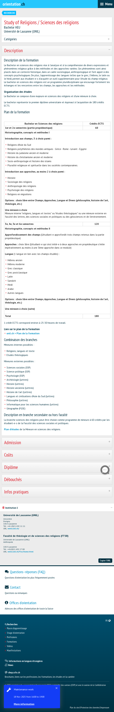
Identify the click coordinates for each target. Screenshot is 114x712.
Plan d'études (11, 429)
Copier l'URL (105, 560)
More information (24, 704)
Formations (12, 641)
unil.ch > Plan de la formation (23, 333)
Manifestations (14, 650)
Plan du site (74, 707)
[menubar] (106, 4)
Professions (12, 637)
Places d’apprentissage (17, 628)
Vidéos (10, 646)
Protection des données (90, 707)
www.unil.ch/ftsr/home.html (20, 551)
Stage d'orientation (16, 632)
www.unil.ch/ (13, 528)
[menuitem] (108, 620)
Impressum (105, 707)
